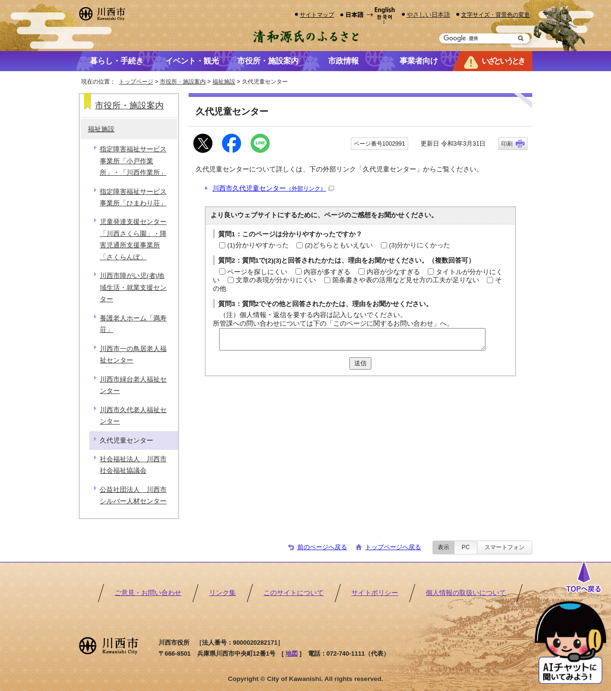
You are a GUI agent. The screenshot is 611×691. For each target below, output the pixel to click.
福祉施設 (223, 81)
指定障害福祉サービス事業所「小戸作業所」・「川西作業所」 (133, 161)
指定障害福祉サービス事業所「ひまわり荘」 (133, 197)
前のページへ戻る (322, 547)
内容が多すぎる (327, 272)
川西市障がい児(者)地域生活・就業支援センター (133, 287)
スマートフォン (505, 547)
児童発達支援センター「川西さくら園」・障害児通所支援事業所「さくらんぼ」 (133, 239)
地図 (291, 653)
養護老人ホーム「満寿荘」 (133, 324)
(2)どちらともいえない (339, 245)
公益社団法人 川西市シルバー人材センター (133, 495)
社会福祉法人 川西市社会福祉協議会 (133, 465)
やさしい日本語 (428, 14)
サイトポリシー (374, 592)
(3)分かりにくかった (420, 245)
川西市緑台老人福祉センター (133, 385)
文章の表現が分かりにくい (276, 280)
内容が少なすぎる (393, 272)
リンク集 (222, 592)
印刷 (507, 143)
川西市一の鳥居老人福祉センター (133, 354)
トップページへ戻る (393, 547)
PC (466, 547)
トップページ (136, 81)
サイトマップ (317, 14)
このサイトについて (293, 592)
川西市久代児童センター (273, 188)
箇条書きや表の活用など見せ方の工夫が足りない (405, 280)
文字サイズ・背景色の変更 (495, 14)
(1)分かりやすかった (258, 245)
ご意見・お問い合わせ (148, 592)
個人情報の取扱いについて (466, 592)
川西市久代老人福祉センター (133, 415)
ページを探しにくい (257, 272)
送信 (360, 363)
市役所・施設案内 (183, 81)
